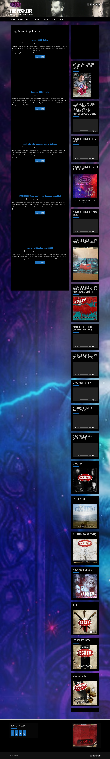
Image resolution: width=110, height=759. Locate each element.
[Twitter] (20, 733)
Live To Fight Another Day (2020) (40, 259)
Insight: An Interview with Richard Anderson (40, 155)
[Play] (75, 131)
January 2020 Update (39, 51)
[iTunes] (24, 733)
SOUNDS (20, 19)
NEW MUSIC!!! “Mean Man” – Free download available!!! (40, 207)
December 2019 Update (40, 103)
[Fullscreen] (95, 131)
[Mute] (93, 131)
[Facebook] (12, 733)
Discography (37, 19)
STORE (54, 19)
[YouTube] (16, 733)
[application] (85, 125)
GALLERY (46, 19)
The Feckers (22, 10)
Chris (39, 210)
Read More (40, 68)
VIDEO (27, 19)
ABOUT (13, 19)
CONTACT (61, 19)
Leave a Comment (48, 210)
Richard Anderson (39, 54)
